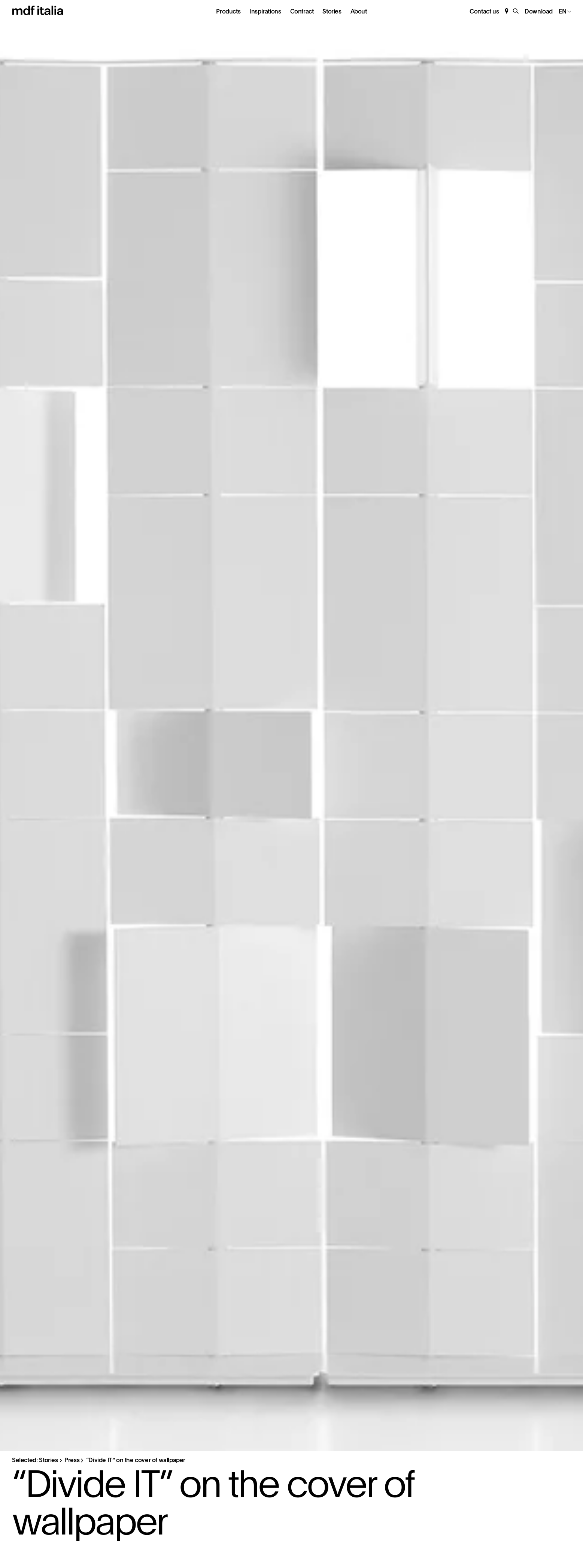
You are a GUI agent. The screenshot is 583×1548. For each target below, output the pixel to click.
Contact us (484, 11)
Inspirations (265, 11)
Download (539, 11)
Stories (331, 11)
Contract (302, 11)
